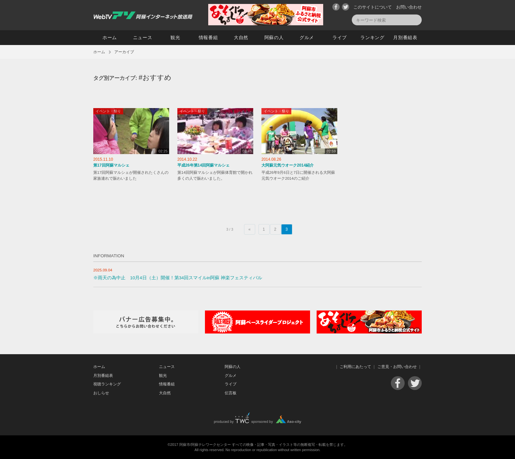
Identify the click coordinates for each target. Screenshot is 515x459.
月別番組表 (405, 37)
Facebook (336, 7)
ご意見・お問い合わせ (397, 366)
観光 (175, 37)
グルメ (307, 37)
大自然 (241, 37)
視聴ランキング (107, 384)
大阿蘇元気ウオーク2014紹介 (287, 165)
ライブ (339, 37)
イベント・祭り (108, 111)
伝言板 (230, 393)
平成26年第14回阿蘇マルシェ (203, 165)
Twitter (345, 7)
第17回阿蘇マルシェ (111, 165)
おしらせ (101, 393)
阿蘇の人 (274, 37)
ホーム (109, 37)
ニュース (142, 37)
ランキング (372, 37)
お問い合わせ (409, 7)
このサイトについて (372, 7)
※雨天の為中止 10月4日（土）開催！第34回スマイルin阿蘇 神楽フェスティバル (177, 277)
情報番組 (208, 37)
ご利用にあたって (355, 366)
